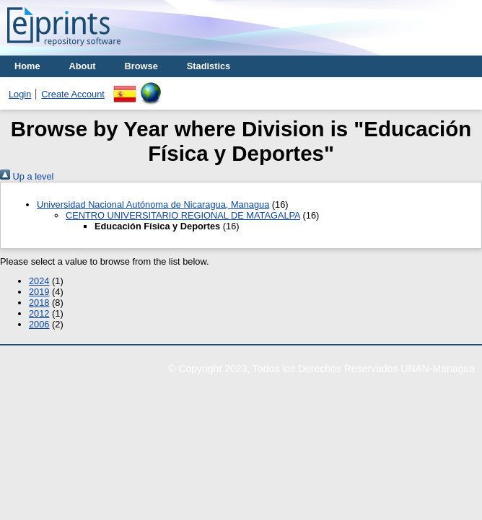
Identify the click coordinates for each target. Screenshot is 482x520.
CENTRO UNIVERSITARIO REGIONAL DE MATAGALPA (183, 215)
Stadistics (208, 66)
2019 (39, 291)
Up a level (26, 176)
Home (27, 66)
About (82, 66)
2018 (39, 302)
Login (20, 94)
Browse (141, 66)
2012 (39, 313)
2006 (39, 324)
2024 (39, 281)
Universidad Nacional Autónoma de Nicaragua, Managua (153, 204)
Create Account (73, 94)
